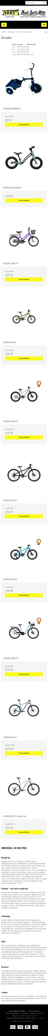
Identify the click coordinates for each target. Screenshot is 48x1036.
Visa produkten (24, 124)
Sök (45, 2)
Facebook (19, 1021)
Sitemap (41, 1018)
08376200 (41, 1013)
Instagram (29, 1021)
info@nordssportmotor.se (28, 1016)
